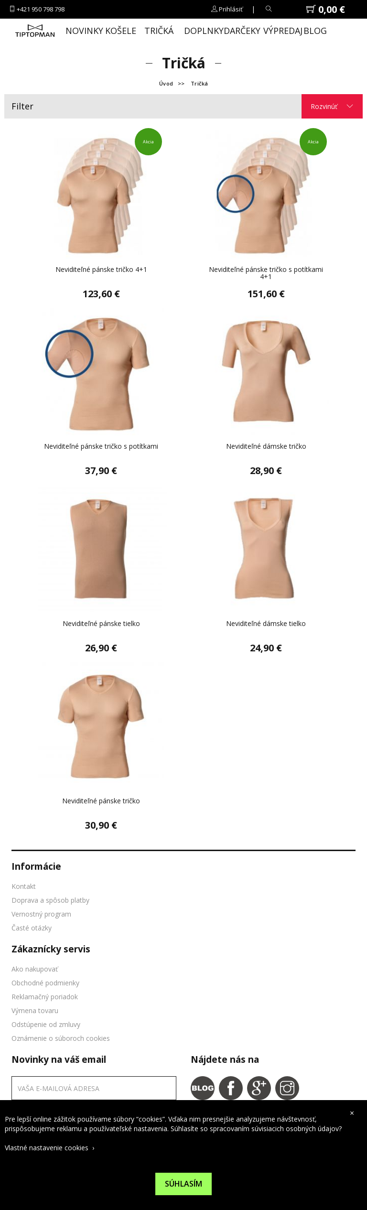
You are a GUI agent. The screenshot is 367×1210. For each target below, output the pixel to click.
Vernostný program (41, 913)
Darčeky (240, 30)
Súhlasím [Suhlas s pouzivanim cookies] (183, 1183)
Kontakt (23, 886)
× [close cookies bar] (352, 1113)
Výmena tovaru (34, 1010)
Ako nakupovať (34, 968)
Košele (120, 30)
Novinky (81, 30)
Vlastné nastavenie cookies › (49, 1147)
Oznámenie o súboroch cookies (60, 1038)
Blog (315, 30)
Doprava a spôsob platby (50, 900)
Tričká (158, 30)
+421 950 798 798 (41, 9)
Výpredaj (279, 30)
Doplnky (200, 30)
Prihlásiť (231, 9)
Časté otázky (31, 927)
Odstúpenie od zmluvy (45, 1024)
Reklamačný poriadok (44, 996)
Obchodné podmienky (45, 982)
